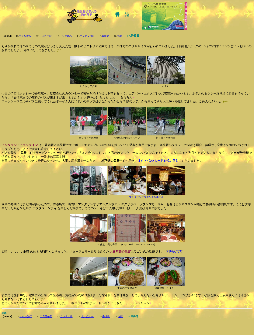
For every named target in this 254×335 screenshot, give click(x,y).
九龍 (119, 36)
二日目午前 (45, 36)
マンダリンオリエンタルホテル (146, 197)
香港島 (105, 36)
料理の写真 (174, 251)
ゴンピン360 (87, 36)
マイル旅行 (25, 36)
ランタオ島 (66, 36)
